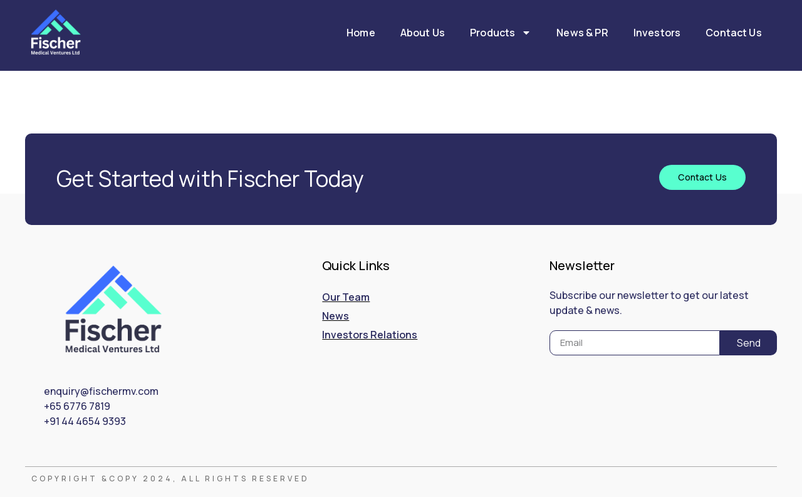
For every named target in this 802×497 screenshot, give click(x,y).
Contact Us (734, 32)
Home (360, 32)
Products (500, 32)
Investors (656, 32)
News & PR (582, 32)
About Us (422, 32)
